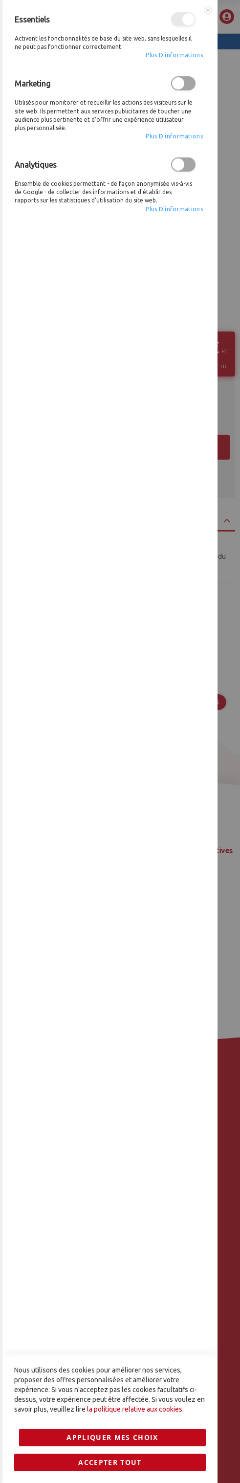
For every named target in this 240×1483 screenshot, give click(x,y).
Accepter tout (110, 969)
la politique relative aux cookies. (135, 916)
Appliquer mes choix (112, 944)
